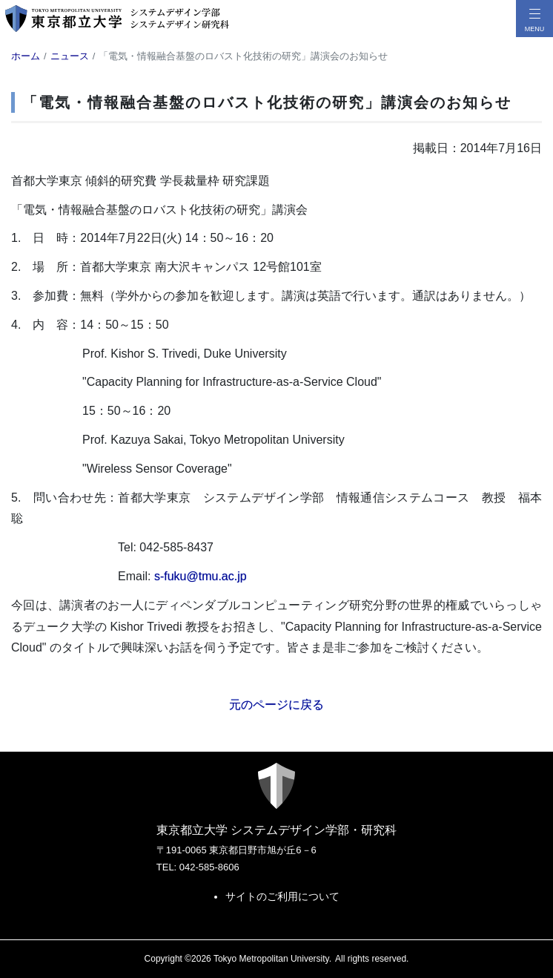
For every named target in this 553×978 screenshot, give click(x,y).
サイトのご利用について (282, 896)
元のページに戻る (276, 704)
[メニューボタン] (534, 18)
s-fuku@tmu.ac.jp (200, 576)
